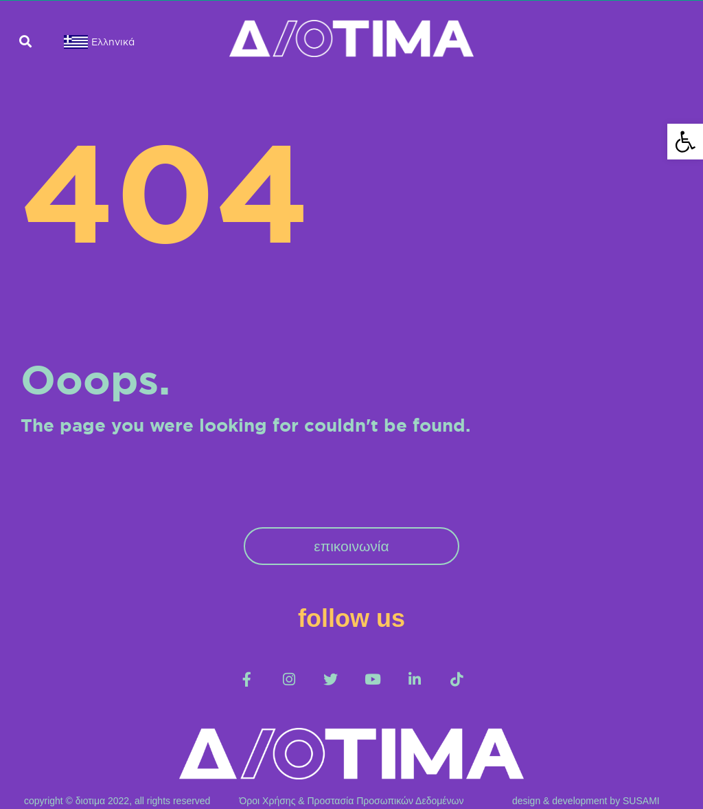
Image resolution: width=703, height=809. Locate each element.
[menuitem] (88, 42)
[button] (25, 41)
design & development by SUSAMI (586, 800)
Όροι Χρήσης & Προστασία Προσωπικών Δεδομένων (352, 800)
